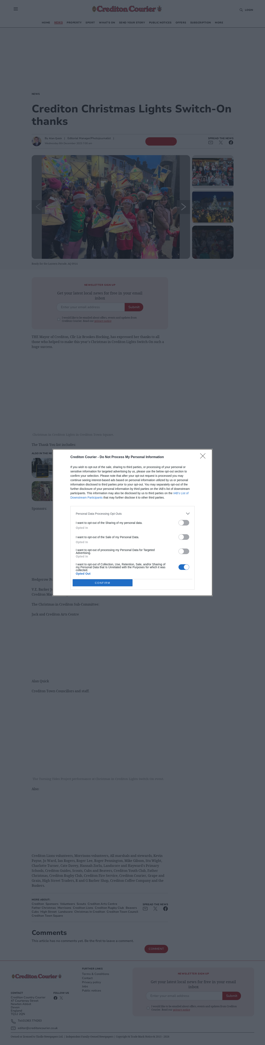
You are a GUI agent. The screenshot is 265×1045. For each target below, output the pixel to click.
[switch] (183, 523)
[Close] (204, 457)
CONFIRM (102, 582)
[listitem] (132, 513)
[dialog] (132, 522)
